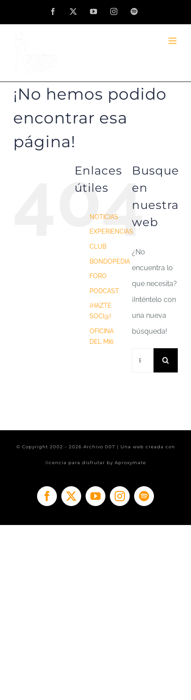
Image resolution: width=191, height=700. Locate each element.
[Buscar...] (143, 360)
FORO (98, 275)
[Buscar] (166, 360)
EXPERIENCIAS (111, 231)
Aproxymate (130, 462)
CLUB (98, 246)
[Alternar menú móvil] (173, 40)
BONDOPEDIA (110, 261)
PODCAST (104, 290)
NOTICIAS (104, 216)
